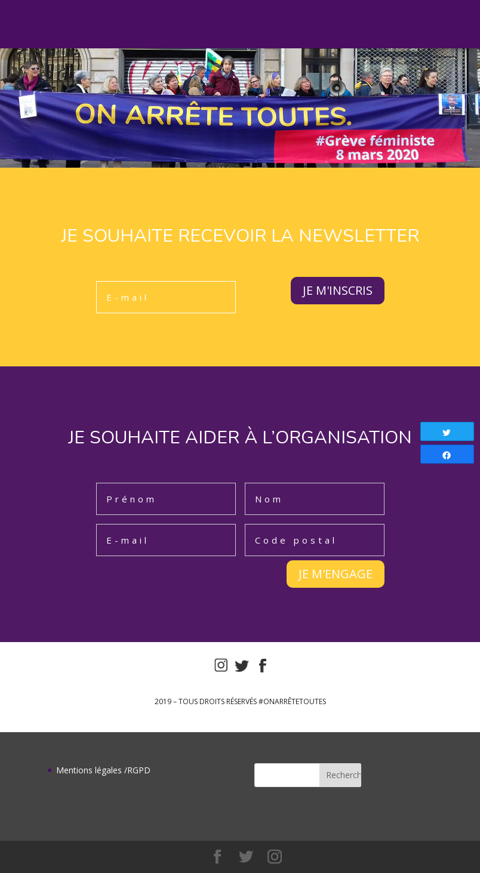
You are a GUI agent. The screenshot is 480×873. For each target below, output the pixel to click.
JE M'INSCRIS (338, 290)
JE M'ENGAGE (336, 574)
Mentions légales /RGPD (103, 770)
